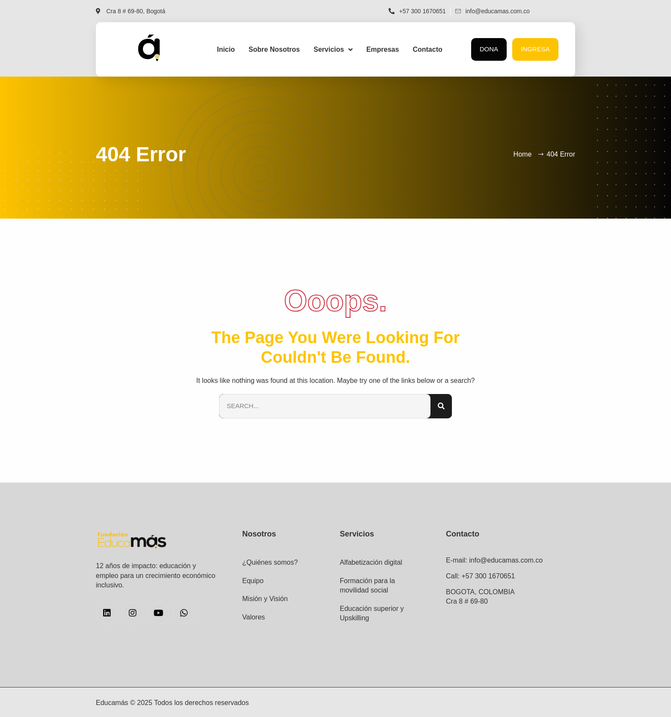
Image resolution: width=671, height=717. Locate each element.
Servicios (333, 49)
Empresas (382, 49)
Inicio (226, 49)
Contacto (427, 49)
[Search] (441, 406)
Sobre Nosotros (274, 49)
